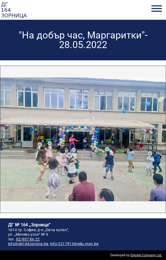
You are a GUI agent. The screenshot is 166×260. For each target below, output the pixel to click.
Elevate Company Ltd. (146, 255)
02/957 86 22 (28, 239)
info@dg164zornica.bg (28, 244)
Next (157, 140)
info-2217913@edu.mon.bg (74, 244)
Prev (9, 140)
